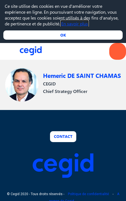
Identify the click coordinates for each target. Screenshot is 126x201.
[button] (8, 51)
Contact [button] (63, 136)
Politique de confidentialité (88, 194)
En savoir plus (74, 24)
